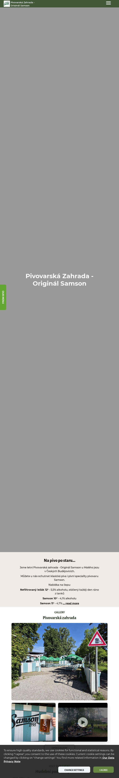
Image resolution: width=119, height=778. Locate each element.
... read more (71, 603)
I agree (103, 770)
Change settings (74, 770)
